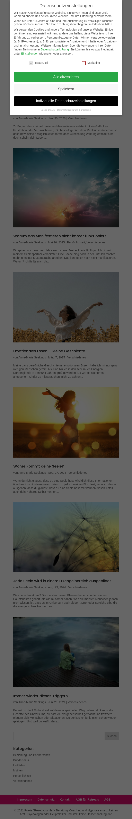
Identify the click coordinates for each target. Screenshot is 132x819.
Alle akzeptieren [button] (66, 74)
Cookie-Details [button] (48, 107)
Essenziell (38, 60)
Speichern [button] (66, 86)
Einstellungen (29, 51)
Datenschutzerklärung (55, 47)
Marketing (91, 60)
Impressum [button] (86, 107)
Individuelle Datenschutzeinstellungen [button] (66, 99)
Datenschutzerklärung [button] (68, 107)
